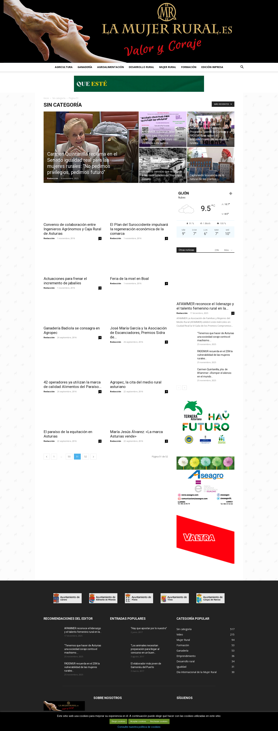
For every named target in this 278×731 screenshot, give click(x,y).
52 (85, 456)
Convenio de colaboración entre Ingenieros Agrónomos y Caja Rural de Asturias (72, 229)
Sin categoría (58, 98)
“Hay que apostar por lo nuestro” (149, 628)
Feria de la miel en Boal (129, 278)
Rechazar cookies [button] (158, 721)
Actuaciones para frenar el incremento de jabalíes (65, 280)
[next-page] (93, 457)
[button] (242, 67)
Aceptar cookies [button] (138, 721)
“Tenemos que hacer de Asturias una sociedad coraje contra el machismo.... (215, 337)
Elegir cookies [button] (118, 721)
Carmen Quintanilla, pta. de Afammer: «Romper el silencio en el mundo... (214, 373)
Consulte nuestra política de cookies (139, 726)
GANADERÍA (85, 67)
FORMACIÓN (188, 67)
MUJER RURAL (167, 67)
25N (217, 250)
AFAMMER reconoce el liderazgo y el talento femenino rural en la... (205, 306)
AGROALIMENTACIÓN (110, 67)
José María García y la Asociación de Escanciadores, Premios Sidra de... (138, 332)
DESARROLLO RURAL (141, 67)
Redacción (52, 178)
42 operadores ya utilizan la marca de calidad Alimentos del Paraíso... (72, 384)
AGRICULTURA (64, 67)
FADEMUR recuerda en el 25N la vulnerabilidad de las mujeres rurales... (215, 355)
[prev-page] (47, 457)
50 (69, 456)
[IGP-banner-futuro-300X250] (205, 446)
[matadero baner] (205, 504)
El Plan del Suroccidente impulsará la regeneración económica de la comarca (139, 229)
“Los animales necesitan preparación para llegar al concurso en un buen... (145, 649)
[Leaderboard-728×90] (139, 91)
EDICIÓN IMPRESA (212, 67)
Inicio (46, 98)
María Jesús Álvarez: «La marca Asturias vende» (136, 434)
